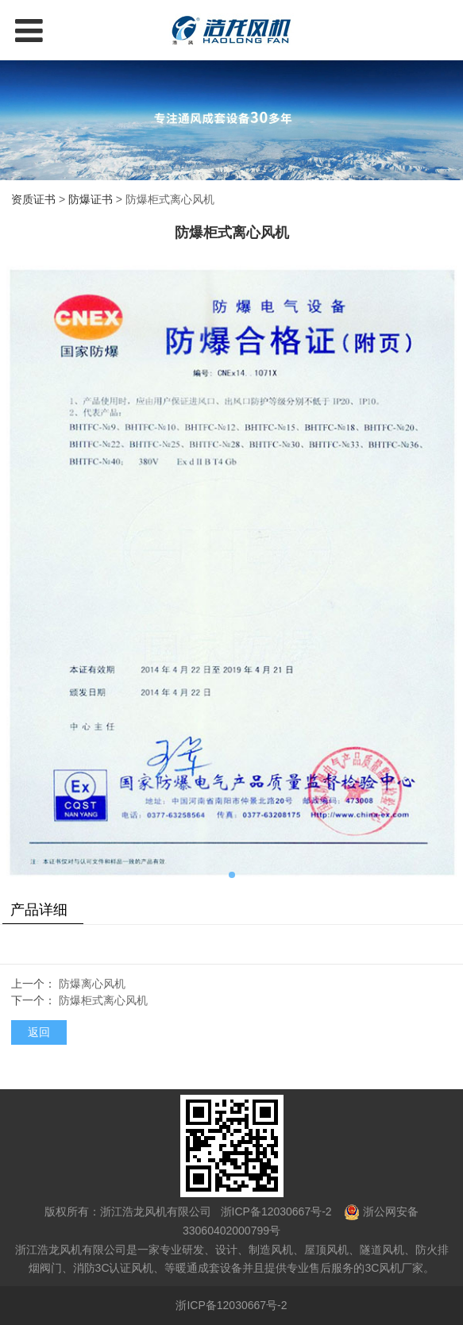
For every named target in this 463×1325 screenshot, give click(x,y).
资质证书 (33, 199)
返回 (39, 1032)
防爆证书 (90, 199)
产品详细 (39, 910)
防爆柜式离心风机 (103, 1000)
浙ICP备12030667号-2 (275, 1211)
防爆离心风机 (92, 983)
